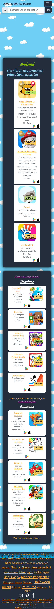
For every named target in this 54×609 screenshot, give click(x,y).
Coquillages (12, 577)
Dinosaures (42, 587)
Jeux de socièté (41, 567)
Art (50, 587)
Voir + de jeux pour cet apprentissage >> (27, 398)
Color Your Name (8, 599)
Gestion (27, 582)
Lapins (30, 572)
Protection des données (27, 605)
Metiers (24, 558)
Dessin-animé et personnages (30, 563)
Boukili (27, 207)
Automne (45, 554)
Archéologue (11, 558)
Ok (48, 10)
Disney (27, 591)
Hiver (22, 572)
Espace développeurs (23, 602)
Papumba (18, 312)
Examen (16, 587)
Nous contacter (8, 602)
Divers (33, 558)
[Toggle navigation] (48, 4)
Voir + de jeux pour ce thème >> (27, 538)
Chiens (25, 567)
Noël (8, 563)
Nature (15, 567)
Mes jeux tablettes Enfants (17, 3)
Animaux (27, 406)
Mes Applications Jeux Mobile (27, 599)
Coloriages (41, 572)
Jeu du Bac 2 (27, 245)
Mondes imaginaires (35, 577)
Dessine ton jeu (18, 375)
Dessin (18, 582)
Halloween (42, 582)
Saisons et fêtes (11, 572)
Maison (5, 567)
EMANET (18, 607)
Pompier (8, 582)
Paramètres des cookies (42, 602)
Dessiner (27, 282)
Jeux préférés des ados (17, 554)
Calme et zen (44, 558)
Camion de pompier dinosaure (18, 466)
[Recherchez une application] (26, 10)
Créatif (6, 587)
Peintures (29, 587)
